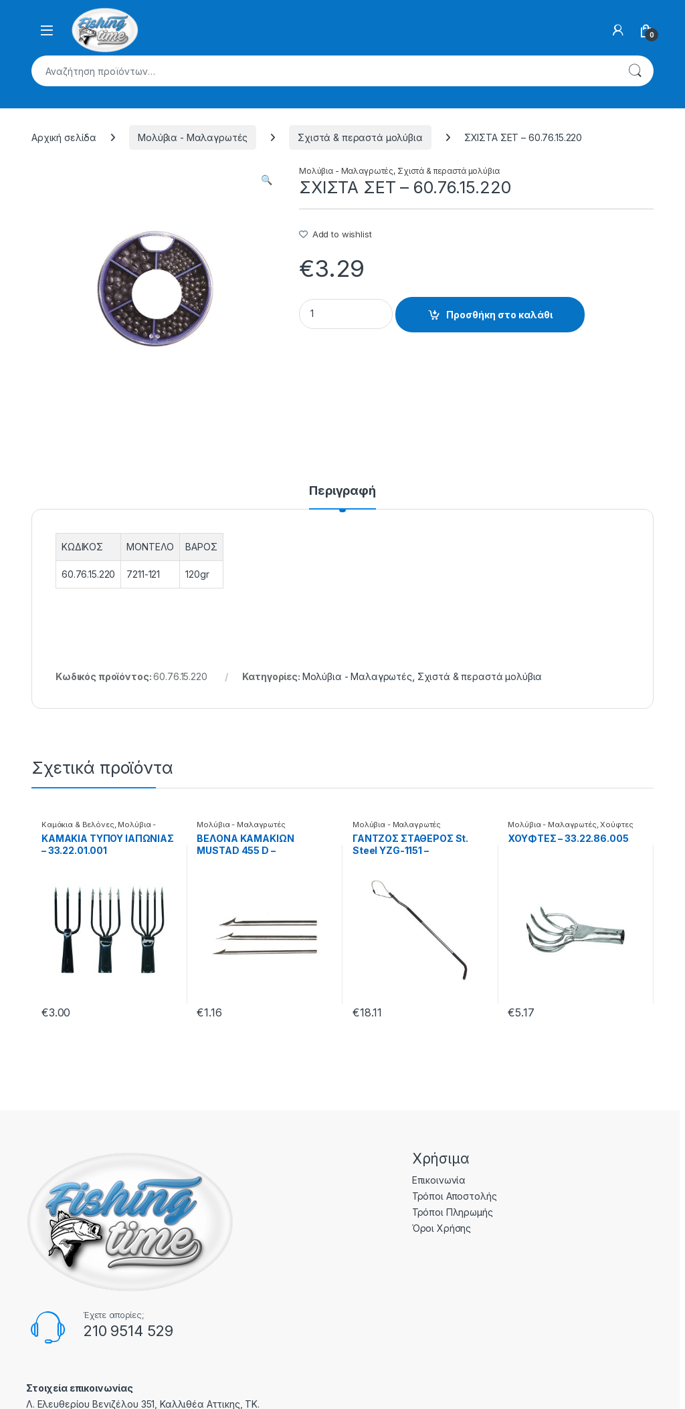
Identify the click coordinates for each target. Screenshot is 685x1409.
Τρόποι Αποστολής (454, 1196)
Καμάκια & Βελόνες (77, 824)
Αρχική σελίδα (63, 137)
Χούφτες (616, 824)
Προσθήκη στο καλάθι (499, 314)
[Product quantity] (346, 314)
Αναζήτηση (635, 71)
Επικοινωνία (439, 1180)
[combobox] (323, 71)
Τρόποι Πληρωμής (452, 1212)
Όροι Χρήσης (441, 1228)
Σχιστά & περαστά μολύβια (360, 137)
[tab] (342, 497)
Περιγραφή (342, 491)
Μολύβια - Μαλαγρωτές (193, 137)
